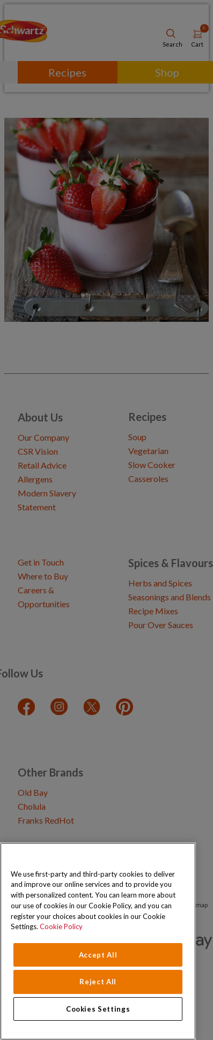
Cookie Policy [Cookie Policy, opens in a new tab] (61, 926)
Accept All (98, 955)
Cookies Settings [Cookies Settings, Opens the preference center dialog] (98, 1009)
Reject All (97, 981)
